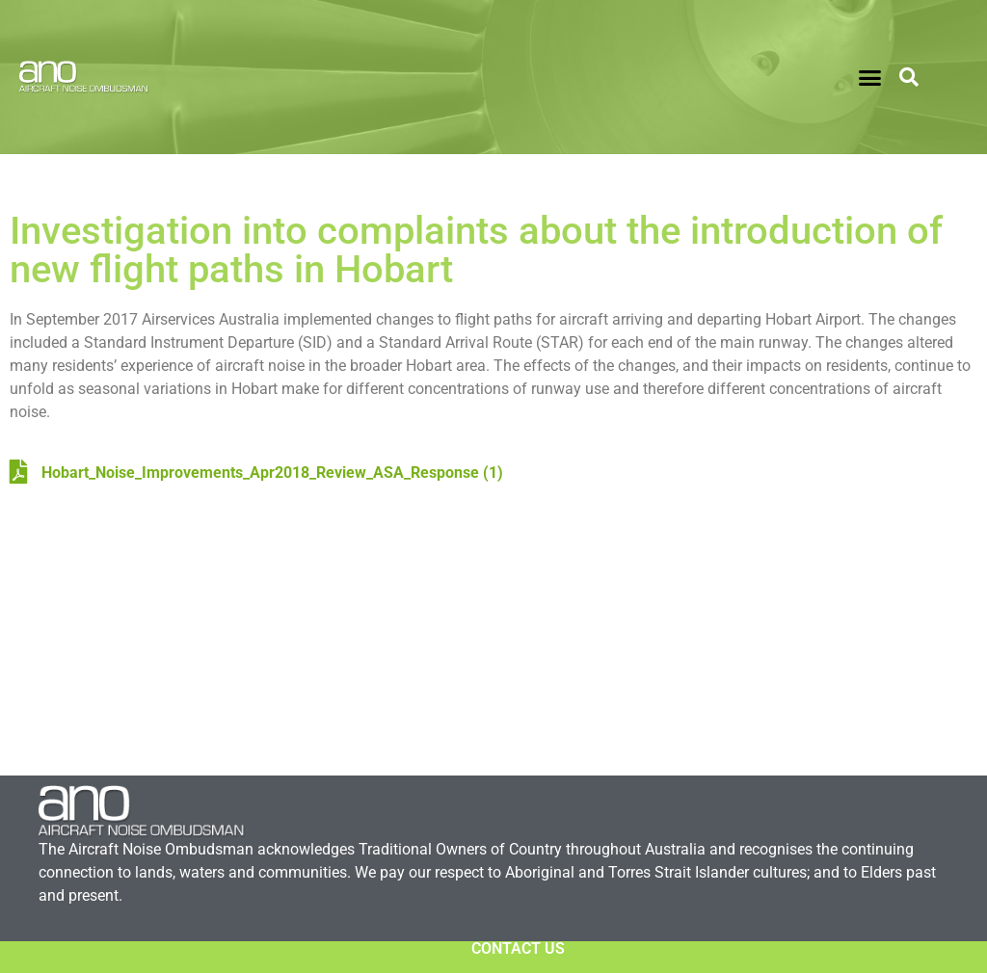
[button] (870, 77)
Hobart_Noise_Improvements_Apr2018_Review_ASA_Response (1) (256, 472)
